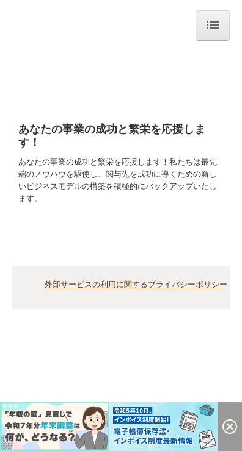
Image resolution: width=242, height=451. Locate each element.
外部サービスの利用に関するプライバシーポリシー (136, 284)
